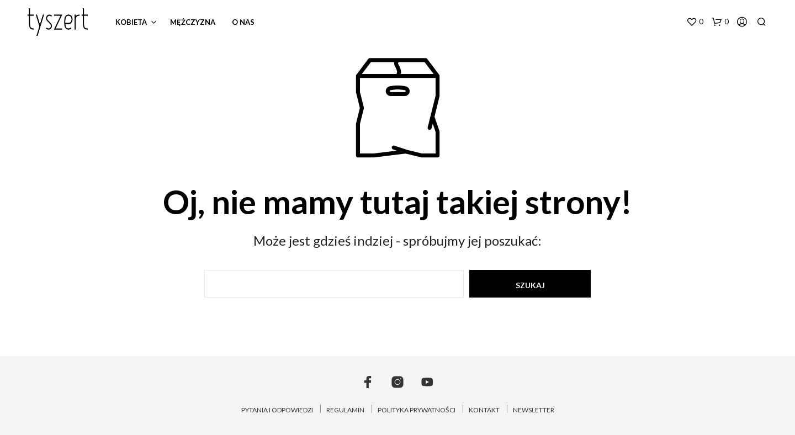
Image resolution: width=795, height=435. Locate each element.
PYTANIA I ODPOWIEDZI (277, 410)
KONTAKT (484, 410)
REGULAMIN (345, 410)
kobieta (131, 22)
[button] (694, 22)
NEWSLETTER (533, 410)
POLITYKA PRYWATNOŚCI (416, 410)
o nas (243, 22)
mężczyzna (192, 22)
